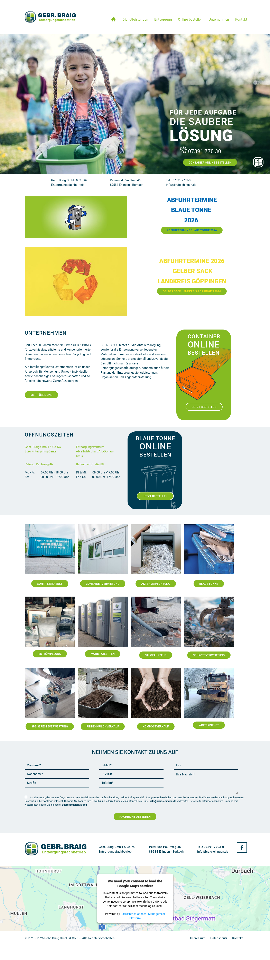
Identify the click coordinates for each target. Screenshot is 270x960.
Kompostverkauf (156, 726)
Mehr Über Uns (41, 394)
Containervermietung (103, 583)
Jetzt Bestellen (204, 407)
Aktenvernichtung (155, 583)
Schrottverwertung (209, 655)
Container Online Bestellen (210, 162)
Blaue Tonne (208, 583)
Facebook (241, 847)
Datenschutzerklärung (74, 804)
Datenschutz (218, 938)
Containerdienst (50, 583)
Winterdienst (209, 725)
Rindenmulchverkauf (102, 726)
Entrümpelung (49, 653)
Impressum (197, 938)
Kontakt (237, 938)
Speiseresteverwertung (49, 726)
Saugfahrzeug (156, 655)
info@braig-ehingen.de (163, 801)
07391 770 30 (200, 151)
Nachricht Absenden (135, 816)
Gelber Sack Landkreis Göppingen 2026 (192, 291)
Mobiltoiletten (103, 653)
